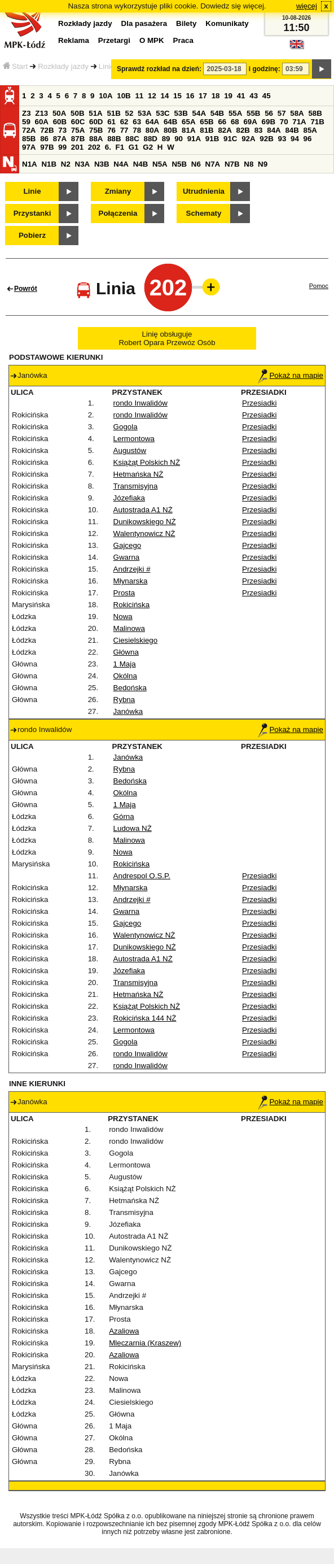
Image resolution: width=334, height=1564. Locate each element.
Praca (183, 40)
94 (295, 138)
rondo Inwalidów (140, 403)
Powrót (25, 289)
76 (111, 130)
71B (317, 121)
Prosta (124, 593)
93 (282, 138)
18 (216, 96)
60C (78, 121)
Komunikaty (226, 23)
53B (180, 113)
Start (15, 66)
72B (47, 130)
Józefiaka (129, 498)
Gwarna (126, 557)
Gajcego (127, 545)
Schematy (204, 213)
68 (235, 121)
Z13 (41, 113)
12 (152, 96)
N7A (213, 164)
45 (266, 96)
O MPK (151, 40)
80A (152, 130)
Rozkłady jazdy (63, 66)
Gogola (125, 426)
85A (310, 130)
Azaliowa (124, 1331)
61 (111, 121)
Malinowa (129, 628)
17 (203, 96)
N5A (160, 164)
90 (178, 138)
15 (177, 96)
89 (166, 138)
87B (78, 138)
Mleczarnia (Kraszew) (145, 1343)
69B (268, 121)
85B (29, 138)
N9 (262, 164)
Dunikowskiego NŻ (144, 521)
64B (170, 121)
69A (250, 121)
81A (188, 130)
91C (230, 138)
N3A (82, 164)
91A (194, 138)
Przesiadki (259, 403)
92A (248, 138)
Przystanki (32, 213)
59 (26, 121)
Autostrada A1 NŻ (143, 510)
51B (113, 113)
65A (188, 121)
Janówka (128, 711)
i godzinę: (264, 69)
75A (78, 130)
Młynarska (130, 581)
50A (59, 113)
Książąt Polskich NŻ (147, 462)
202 (94, 147)
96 (308, 138)
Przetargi (114, 40)
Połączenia (118, 213)
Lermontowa (134, 438)
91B (212, 138)
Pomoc (318, 285)
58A (297, 113)
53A (144, 113)
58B (315, 113)
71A (299, 121)
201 (77, 147)
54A (199, 113)
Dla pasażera (144, 23)
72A (29, 130)
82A (224, 130)
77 (124, 130)
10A (105, 96)
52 (129, 113)
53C (162, 113)
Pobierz (32, 235)
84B (291, 130)
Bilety (186, 23)
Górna (123, 816)
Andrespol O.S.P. (141, 876)
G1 (134, 147)
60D (96, 121)
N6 (196, 164)
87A (60, 138)
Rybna (124, 699)
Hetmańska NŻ (138, 474)
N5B (179, 164)
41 (241, 96)
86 (44, 138)
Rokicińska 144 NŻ (145, 1018)
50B (77, 113)
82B (243, 130)
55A (235, 113)
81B (206, 130)
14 (165, 96)
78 (137, 130)
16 (190, 96)
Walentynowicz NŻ (144, 533)
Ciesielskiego (135, 640)
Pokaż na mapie (290, 375)
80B (170, 130)
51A (95, 113)
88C (132, 138)
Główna (126, 652)
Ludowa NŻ (132, 828)
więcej (306, 6)
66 (222, 121)
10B (123, 96)
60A (42, 121)
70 (284, 121)
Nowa (123, 616)
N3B (101, 164)
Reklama (73, 40)
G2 (148, 147)
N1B (48, 164)
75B (96, 130)
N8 (248, 164)
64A (152, 121)
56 (269, 113)
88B (114, 138)
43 (253, 96)
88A (96, 138)
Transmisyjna (135, 486)
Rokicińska (131, 604)
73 (62, 130)
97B (47, 147)
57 (282, 113)
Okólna (125, 676)
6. (108, 147)
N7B (232, 164)
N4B (140, 164)
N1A (29, 164)
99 (62, 147)
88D (150, 138)
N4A (121, 164)
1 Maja (124, 664)
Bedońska (130, 687)
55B (253, 113)
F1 (120, 147)
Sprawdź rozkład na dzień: (159, 69)
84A (273, 130)
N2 (66, 164)
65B (206, 121)
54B (217, 113)
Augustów (130, 450)
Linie (107, 66)
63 (137, 121)
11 (139, 96)
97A (29, 147)
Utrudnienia (204, 191)
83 (258, 130)
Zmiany (118, 191)
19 (228, 96)
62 (124, 121)
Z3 (26, 113)
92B (266, 138)
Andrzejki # (132, 569)
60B (60, 121)
